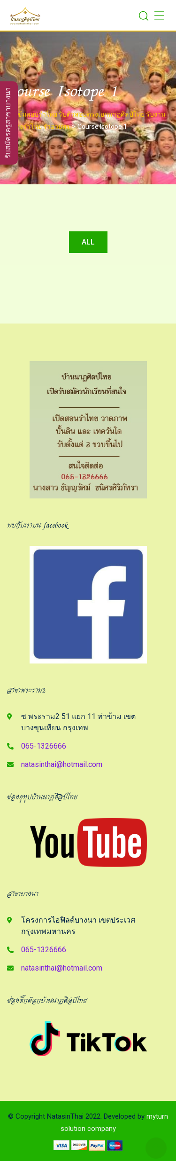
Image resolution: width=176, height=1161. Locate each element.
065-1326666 (43, 746)
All (88, 241)
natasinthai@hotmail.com (61, 764)
